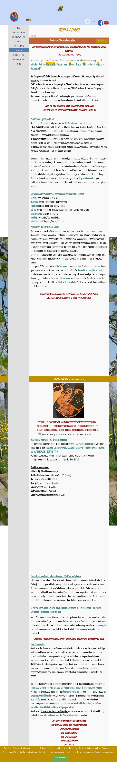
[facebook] (100, 23)
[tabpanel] (62, 40)
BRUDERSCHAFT (19, 32)
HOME (19, 27)
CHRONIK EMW (18, 54)
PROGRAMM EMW (18, 36)
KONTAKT (18, 41)
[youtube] (106, 23)
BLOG (19, 63)
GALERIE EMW (19, 45)
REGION (19, 50)
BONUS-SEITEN (18, 59)
